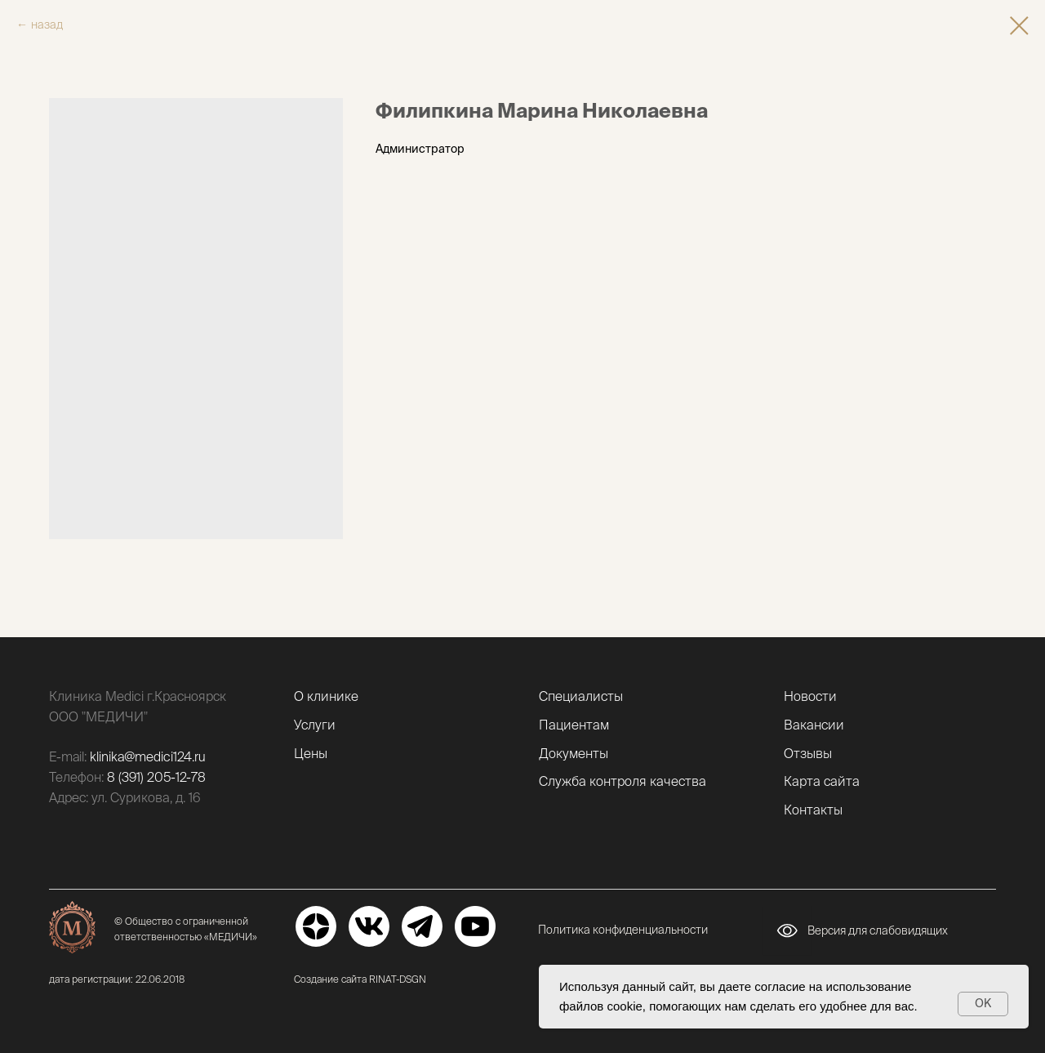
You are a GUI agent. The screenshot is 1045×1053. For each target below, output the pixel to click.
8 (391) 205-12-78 (156, 777)
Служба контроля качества (622, 781)
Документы (573, 753)
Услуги (315, 724)
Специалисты (581, 696)
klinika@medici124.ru (148, 756)
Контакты (813, 809)
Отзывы (808, 753)
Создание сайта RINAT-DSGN (360, 979)
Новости (810, 696)
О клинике (326, 696)
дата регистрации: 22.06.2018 (117, 979)
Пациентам (574, 724)
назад (47, 24)
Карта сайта (822, 781)
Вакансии (814, 724)
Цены (310, 753)
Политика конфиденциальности (623, 929)
